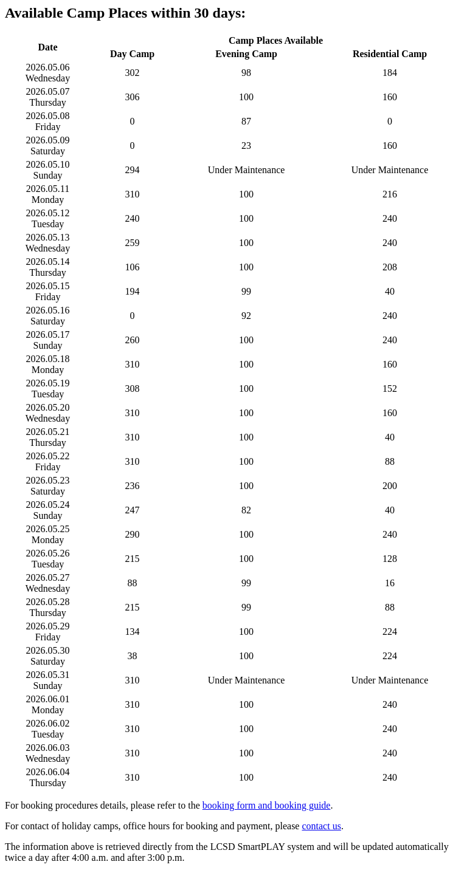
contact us (321, 826)
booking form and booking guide (266, 805)
